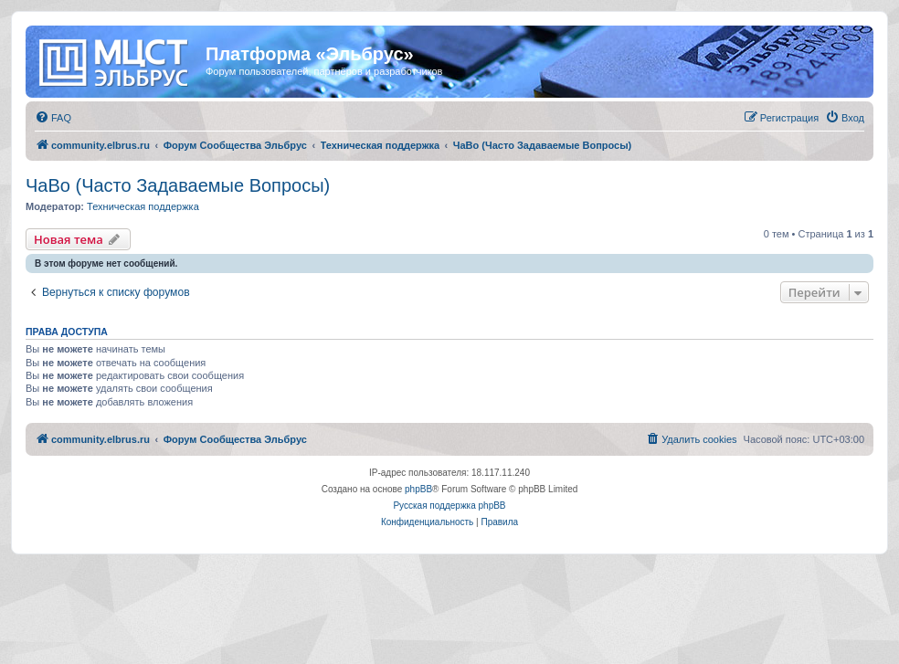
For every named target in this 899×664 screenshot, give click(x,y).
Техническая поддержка (143, 206)
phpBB (418, 489)
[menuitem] (53, 118)
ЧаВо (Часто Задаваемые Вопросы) (178, 185)
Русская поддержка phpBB (449, 506)
